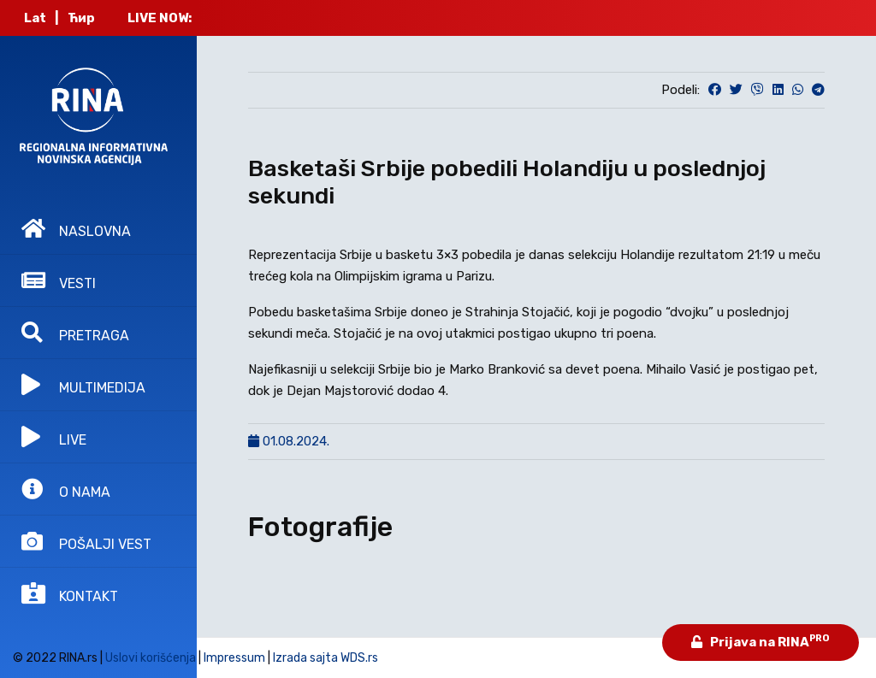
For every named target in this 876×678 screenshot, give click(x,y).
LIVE (53, 437)
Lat (35, 18)
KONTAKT (69, 593)
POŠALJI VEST (86, 541)
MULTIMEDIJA (83, 385)
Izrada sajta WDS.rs (325, 658)
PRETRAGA (75, 332)
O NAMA (65, 489)
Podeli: (680, 89)
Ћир (81, 18)
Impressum (234, 658)
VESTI (58, 280)
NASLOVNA (76, 228)
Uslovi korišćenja (150, 658)
